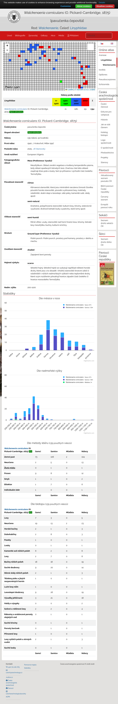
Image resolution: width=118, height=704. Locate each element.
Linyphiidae (78, 28)
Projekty (104, 157)
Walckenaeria (109, 65)
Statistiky (27, 668)
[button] (82, 66)
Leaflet (69, 90)
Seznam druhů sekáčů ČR (107, 223)
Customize (65, 6)
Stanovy (104, 162)
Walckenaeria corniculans (16, 448)
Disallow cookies (105, 6)
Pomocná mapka (30, 665)
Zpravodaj (32, 35)
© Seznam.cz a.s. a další (85, 90)
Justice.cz (9, 677)
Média (61, 35)
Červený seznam (104, 198)
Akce (53, 35)
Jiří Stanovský (39, 149)
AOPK (8, 697)
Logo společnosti (106, 141)
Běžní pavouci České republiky (107, 189)
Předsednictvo (107, 153)
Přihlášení (73, 35)
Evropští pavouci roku (106, 206)
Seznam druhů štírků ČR (106, 242)
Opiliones (103, 74)
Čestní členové (104, 105)
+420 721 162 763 (13, 667)
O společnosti (107, 148)
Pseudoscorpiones (107, 79)
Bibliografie (20, 35)
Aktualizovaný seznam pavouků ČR (107, 178)
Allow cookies (84, 6)
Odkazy (44, 35)
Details (102, 2)
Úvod (9, 35)
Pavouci (10, 688)
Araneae (103, 55)
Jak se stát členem (105, 126)
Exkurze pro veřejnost (106, 113)
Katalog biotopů (104, 133)
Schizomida (104, 84)
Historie (104, 119)
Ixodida (102, 70)
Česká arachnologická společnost (11, 683)
